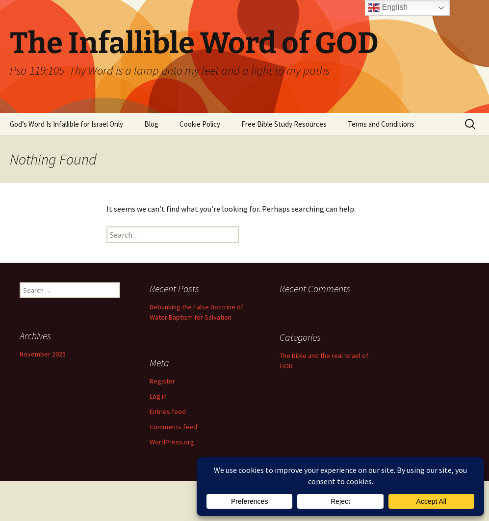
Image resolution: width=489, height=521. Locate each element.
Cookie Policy (200, 124)
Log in (158, 396)
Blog (151, 124)
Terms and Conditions (381, 124)
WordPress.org (172, 442)
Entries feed (168, 411)
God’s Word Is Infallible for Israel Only (66, 124)
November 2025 (43, 354)
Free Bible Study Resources (284, 124)
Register (162, 381)
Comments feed (173, 426)
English (388, 8)
